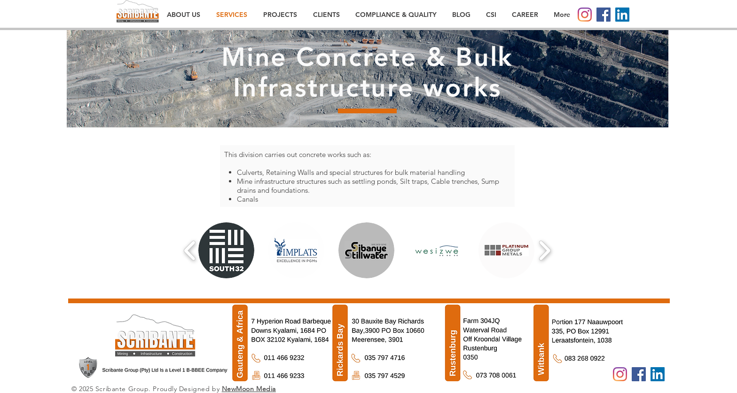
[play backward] (190, 250)
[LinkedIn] (622, 15)
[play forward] (544, 250)
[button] (226, 250)
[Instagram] (585, 15)
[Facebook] (603, 15)
